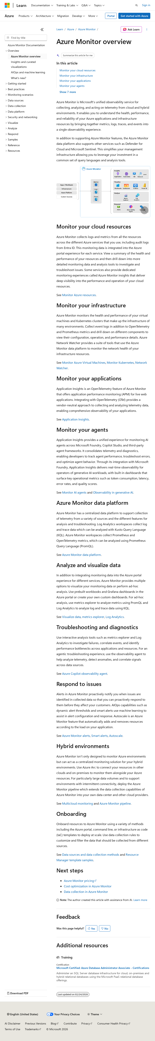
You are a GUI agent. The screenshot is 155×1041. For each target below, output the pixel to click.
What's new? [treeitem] (18, 78)
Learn (59, 29)
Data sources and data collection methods (90, 854)
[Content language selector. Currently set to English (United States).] (23, 1014)
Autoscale (115, 735)
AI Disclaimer (12, 1023)
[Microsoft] (7, 5)
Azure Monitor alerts (76, 735)
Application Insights (75, 419)
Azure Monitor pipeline (115, 803)
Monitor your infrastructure (76, 75)
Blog (53, 1023)
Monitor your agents (72, 86)
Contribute (70, 1023)
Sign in (146, 5)
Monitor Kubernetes (120, 362)
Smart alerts (99, 735)
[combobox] (26, 38)
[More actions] (146, 29)
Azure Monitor (87, 29)
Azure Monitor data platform (81, 555)
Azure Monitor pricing (79, 881)
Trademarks (32, 1029)
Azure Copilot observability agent (84, 673)
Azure (70, 29)
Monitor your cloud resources (77, 70)
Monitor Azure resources (79, 295)
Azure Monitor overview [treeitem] (26, 56)
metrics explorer (93, 617)
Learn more (140, 900)
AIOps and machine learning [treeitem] (28, 72)
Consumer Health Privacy (112, 1023)
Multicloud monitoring (77, 803)
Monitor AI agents (74, 492)
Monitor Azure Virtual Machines (83, 362)
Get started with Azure (134, 16)
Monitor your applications (75, 81)
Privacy (85, 1023)
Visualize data (71, 617)
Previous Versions (35, 1023)
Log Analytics (115, 617)
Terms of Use (12, 1029)
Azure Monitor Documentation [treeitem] (26, 45)
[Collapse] (42, 29)
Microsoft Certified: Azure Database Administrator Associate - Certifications (102, 968)
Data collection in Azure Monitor (86, 892)
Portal (111, 16)
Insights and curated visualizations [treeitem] (23, 64)
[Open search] (136, 5)
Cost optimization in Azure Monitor (87, 886)
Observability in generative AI (113, 492)
